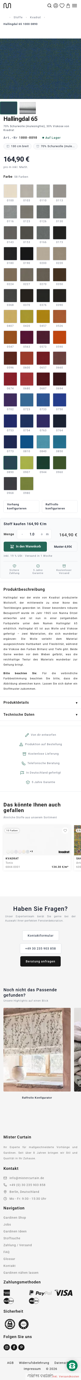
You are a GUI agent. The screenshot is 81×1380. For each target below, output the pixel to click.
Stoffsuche (11, 1238)
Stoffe (18, 17)
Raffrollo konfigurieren (55, 506)
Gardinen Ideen (15, 1231)
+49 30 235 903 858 (40, 948)
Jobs (7, 1224)
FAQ (6, 1252)
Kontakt (9, 1265)
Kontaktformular (41, 935)
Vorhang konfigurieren (17, 506)
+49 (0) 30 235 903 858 (28, 1185)
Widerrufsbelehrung (34, 1363)
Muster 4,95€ (63, 546)
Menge (40, 534)
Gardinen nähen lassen (21, 1272)
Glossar (9, 1259)
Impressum (32, 1369)
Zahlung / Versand (17, 1245)
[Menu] (74, 6)
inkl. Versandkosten (65, 1376)
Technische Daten (19, 714)
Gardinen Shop (14, 1217)
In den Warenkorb (25, 546)
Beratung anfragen (40, 961)
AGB (10, 1363)
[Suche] (49, 6)
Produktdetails (16, 702)
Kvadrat (35, 17)
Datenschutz (64, 1363)
